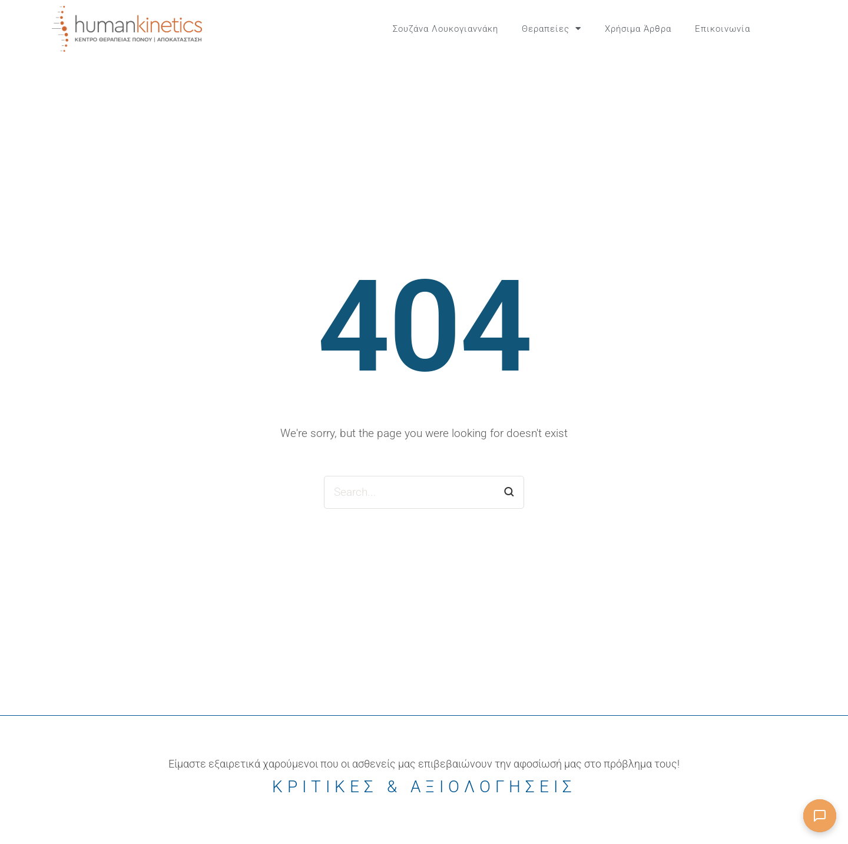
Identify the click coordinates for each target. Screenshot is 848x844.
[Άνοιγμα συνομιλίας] (819, 815)
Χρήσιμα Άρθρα (638, 29)
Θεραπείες (551, 28)
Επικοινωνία (722, 29)
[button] (789, 29)
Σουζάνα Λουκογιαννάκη (445, 29)
